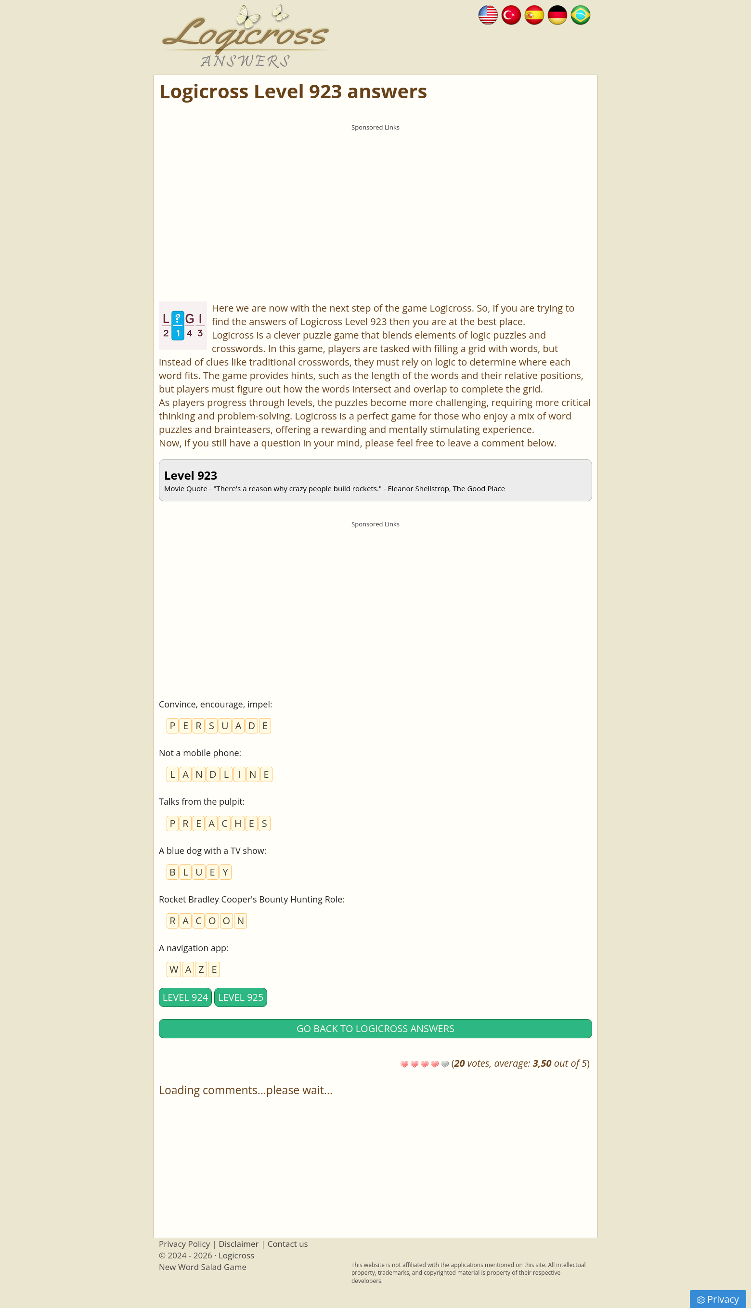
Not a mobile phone (199, 753)
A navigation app (192, 948)
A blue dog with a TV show (211, 850)
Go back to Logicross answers (375, 1028)
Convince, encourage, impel (214, 704)
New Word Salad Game (202, 1266)
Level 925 (241, 997)
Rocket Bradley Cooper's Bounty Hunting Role (250, 899)
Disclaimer (239, 1243)
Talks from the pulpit (201, 801)
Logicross (236, 1255)
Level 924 (185, 997)
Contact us (288, 1243)
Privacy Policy (184, 1243)
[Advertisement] (375, 202)
